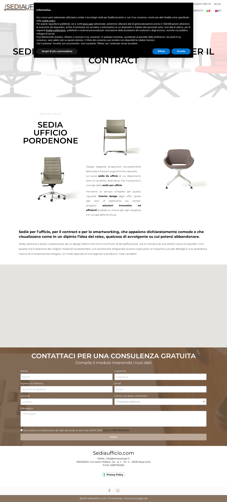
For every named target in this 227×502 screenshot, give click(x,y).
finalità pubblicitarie (56, 30)
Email (118, 383)
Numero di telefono (32, 383)
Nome (24, 370)
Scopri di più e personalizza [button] (57, 51)
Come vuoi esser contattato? (131, 395)
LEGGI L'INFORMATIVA (115, 430)
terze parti (88, 24)
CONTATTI (197, 10)
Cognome (120, 370)
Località (25, 395)
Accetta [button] (181, 51)
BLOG (217, 3)
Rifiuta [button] (161, 51)
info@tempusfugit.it (118, 458)
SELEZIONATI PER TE (198, 3)
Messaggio (26, 408)
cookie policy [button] (48, 20)
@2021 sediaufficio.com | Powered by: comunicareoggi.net (113, 498)
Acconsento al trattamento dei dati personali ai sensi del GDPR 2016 (76, 430)
